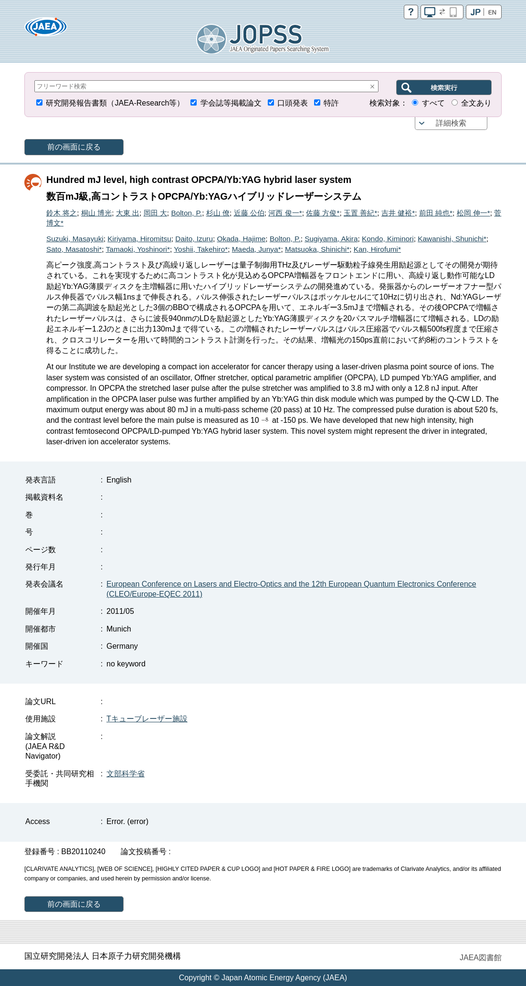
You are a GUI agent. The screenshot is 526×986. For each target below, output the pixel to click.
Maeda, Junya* (256, 249)
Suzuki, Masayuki (75, 239)
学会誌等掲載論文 (231, 103)
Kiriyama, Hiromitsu (139, 239)
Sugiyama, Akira (331, 239)
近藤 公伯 (249, 213)
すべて (433, 103)
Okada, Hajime (241, 239)
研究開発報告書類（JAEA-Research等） (115, 103)
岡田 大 (155, 213)
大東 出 (127, 213)
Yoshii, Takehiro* (201, 249)
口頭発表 (292, 103)
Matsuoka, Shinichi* (317, 249)
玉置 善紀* (360, 213)
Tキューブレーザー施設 (147, 719)
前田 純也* (435, 213)
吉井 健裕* (398, 213)
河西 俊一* (285, 213)
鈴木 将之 (61, 213)
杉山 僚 (218, 213)
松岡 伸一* (473, 213)
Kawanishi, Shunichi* (452, 239)
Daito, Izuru (194, 239)
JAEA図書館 (481, 958)
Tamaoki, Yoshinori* (138, 249)
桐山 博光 (96, 213)
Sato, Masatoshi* (74, 249)
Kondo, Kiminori (388, 239)
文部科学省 (125, 774)
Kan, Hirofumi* (377, 249)
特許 (331, 103)
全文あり (476, 103)
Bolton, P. (186, 213)
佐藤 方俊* (322, 213)
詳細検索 (451, 123)
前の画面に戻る (74, 147)
